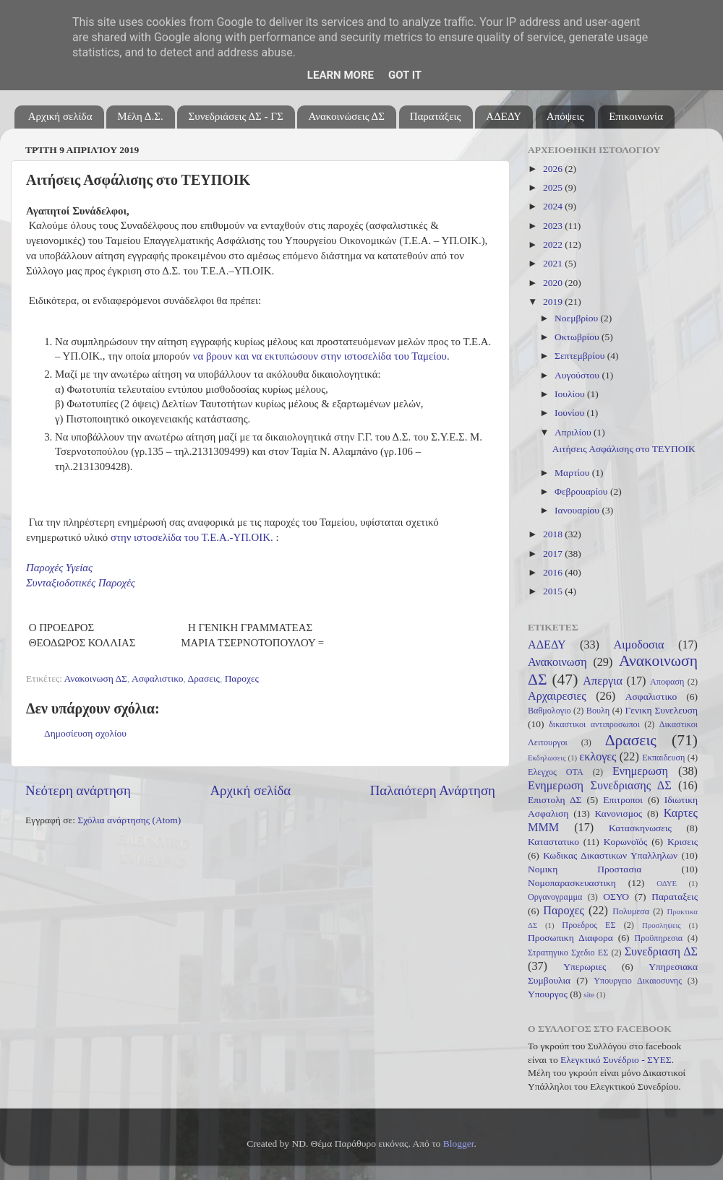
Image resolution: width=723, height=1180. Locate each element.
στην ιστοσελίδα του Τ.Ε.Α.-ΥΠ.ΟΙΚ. (192, 537)
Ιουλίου (571, 394)
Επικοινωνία (636, 116)
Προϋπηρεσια (658, 938)
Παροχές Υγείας (59, 567)
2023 (554, 225)
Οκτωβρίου (578, 336)
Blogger (458, 1143)
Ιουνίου (570, 412)
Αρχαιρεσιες (557, 696)
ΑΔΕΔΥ (503, 116)
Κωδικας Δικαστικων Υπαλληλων (610, 855)
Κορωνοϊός (626, 841)
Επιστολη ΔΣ (554, 799)
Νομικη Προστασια (584, 869)
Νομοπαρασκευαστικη (572, 882)
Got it (405, 75)
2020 (554, 282)
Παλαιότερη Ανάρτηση (432, 790)
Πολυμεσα (630, 911)
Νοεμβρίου (577, 318)
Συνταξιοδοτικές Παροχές (80, 583)
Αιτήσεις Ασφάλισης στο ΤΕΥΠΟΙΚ (624, 448)
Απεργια (603, 680)
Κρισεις (682, 841)
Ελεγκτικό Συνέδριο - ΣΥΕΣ (616, 1059)
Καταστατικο (553, 841)
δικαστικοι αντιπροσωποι (594, 724)
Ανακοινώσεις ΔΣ (346, 116)
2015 (554, 591)
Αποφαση (667, 682)
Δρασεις (203, 678)
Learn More (340, 75)
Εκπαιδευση (663, 757)
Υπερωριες (584, 966)
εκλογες (597, 756)
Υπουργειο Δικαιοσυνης (638, 981)
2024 (554, 206)
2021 (554, 263)
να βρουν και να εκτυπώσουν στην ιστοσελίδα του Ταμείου (320, 356)
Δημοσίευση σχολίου (85, 733)
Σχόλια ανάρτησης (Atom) (129, 820)
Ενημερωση (640, 771)
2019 (554, 301)
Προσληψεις (661, 925)
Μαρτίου (573, 472)
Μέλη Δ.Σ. (140, 116)
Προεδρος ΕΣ (588, 925)
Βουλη (597, 711)
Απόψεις (565, 116)
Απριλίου (574, 432)
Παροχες (242, 678)
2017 (554, 553)
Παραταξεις (674, 896)
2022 (554, 244)
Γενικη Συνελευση (661, 710)
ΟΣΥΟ (616, 896)
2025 (554, 187)
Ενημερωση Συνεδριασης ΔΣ (600, 785)
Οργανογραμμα (555, 897)
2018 (554, 534)
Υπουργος (548, 994)
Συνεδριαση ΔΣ (661, 951)
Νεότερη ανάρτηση (78, 790)
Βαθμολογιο (549, 711)
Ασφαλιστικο (158, 678)
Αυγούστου (578, 375)
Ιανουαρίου (578, 510)
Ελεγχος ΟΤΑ (555, 772)
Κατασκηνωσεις (640, 828)
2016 (554, 572)
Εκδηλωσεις (546, 757)
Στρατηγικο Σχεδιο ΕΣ (568, 952)
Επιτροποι (623, 799)
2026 (554, 168)
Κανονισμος (619, 813)
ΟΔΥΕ (666, 883)
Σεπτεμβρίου (581, 355)
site (588, 994)
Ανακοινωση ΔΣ (95, 678)
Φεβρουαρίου (582, 491)
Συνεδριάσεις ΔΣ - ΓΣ (235, 116)
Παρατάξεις (435, 116)
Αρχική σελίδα (60, 116)
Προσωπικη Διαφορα (570, 937)
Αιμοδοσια (638, 644)
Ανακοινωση (557, 662)
